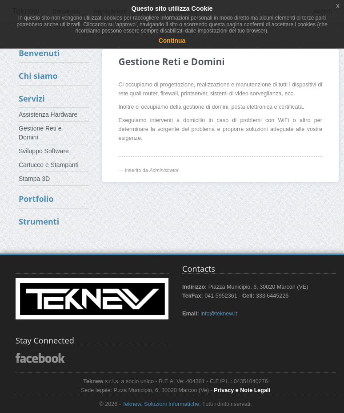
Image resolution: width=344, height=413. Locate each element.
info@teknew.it (218, 314)
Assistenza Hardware (48, 114)
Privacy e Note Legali (242, 390)
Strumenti (39, 221)
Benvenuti (39, 53)
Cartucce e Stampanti (49, 164)
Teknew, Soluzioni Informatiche (160, 404)
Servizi (32, 98)
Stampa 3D (34, 178)
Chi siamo (38, 75)
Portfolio (36, 198)
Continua (172, 40)
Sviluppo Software (44, 151)
